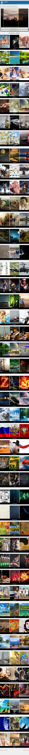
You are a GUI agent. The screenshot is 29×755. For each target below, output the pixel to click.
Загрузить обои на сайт (4, 750)
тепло (17, 7)
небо (9, 7)
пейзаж (14, 7)
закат (7, 7)
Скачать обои (14, 28)
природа (11, 7)
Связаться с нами (26, 750)
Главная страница (6, 3)
